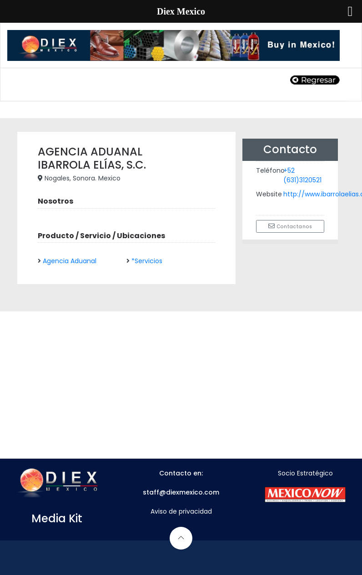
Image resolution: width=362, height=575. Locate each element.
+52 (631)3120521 (302, 175)
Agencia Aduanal (69, 260)
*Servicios (146, 260)
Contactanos (290, 226)
